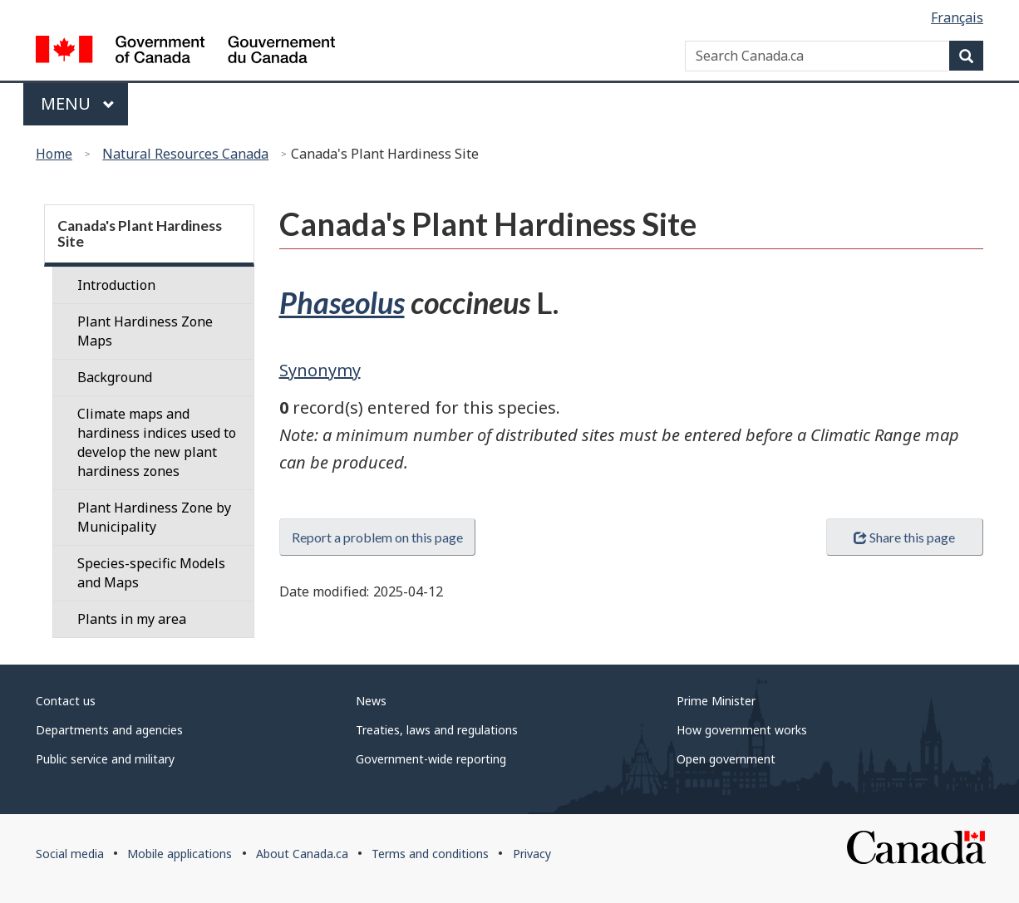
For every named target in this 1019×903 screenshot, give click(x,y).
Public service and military (105, 759)
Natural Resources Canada (185, 154)
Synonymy (320, 370)
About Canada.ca (302, 853)
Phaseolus (342, 302)
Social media (70, 853)
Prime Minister (716, 701)
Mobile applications (179, 853)
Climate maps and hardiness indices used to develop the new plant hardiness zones (156, 442)
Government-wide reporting (431, 759)
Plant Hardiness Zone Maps (145, 331)
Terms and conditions (430, 853)
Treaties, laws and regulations (437, 730)
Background (114, 377)
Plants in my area (131, 619)
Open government (726, 759)
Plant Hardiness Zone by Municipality (154, 517)
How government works (742, 730)
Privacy (532, 853)
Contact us (66, 701)
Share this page (904, 537)
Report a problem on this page (377, 537)
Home (54, 154)
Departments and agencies (109, 730)
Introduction (116, 285)
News (371, 701)
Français (957, 17)
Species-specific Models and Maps (151, 572)
